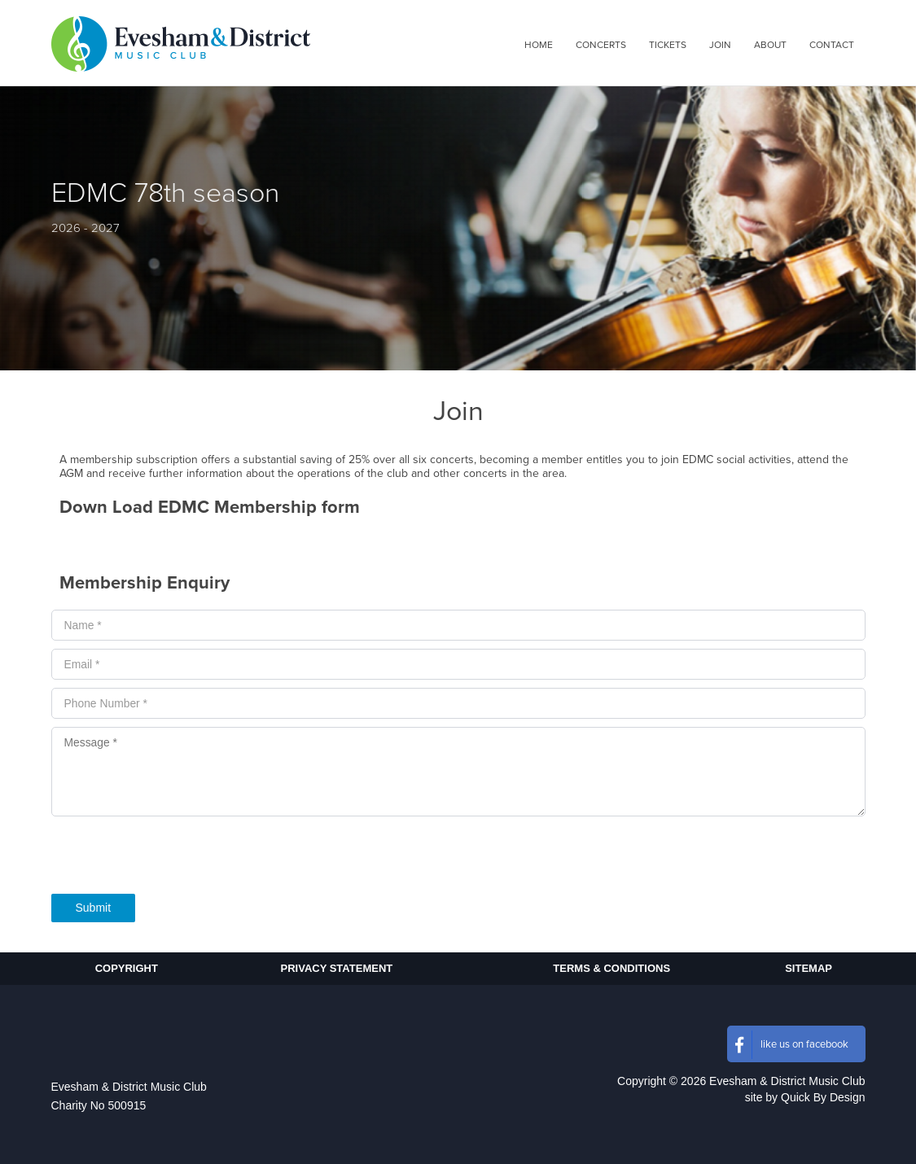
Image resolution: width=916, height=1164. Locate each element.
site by (805, 1097)
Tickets (667, 44)
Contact (831, 44)
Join (720, 44)
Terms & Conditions (611, 968)
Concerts (601, 44)
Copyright (126, 968)
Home (538, 44)
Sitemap (808, 968)
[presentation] (175, 859)
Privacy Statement (337, 968)
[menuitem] (538, 45)
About (770, 44)
